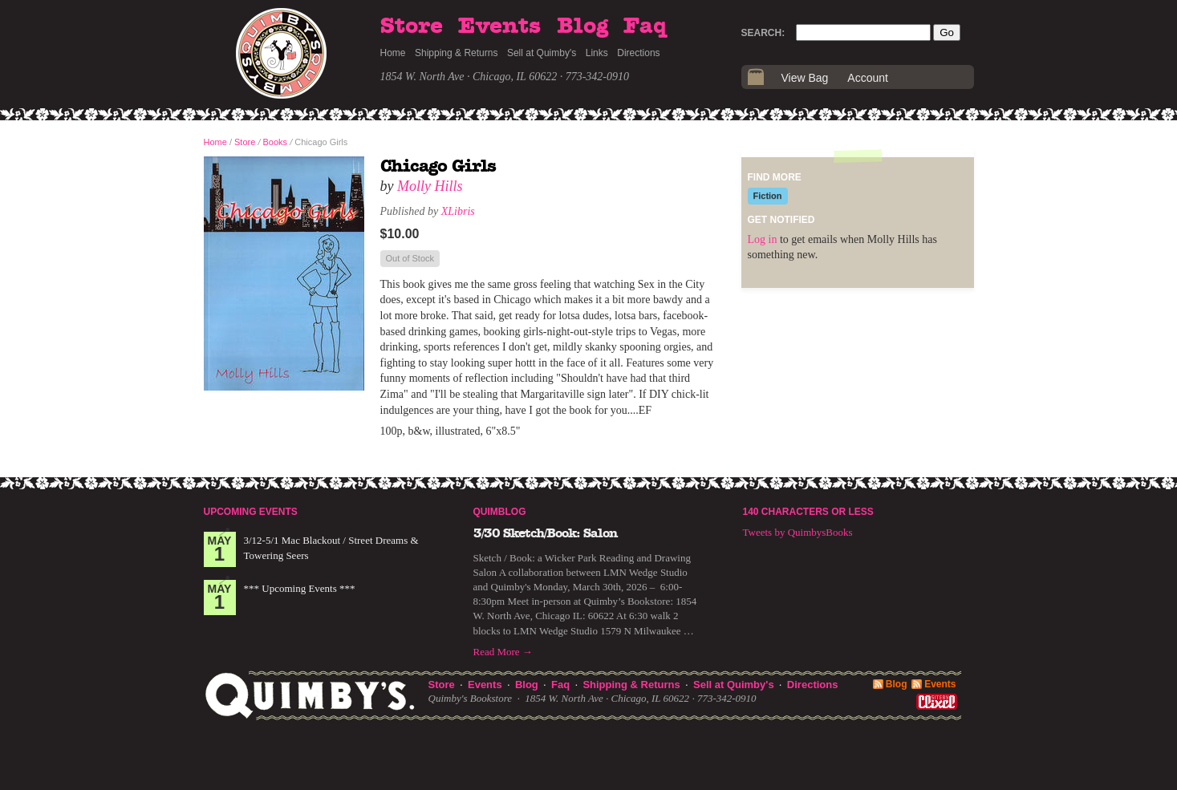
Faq (645, 26)
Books (275, 142)
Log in (762, 239)
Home (393, 53)
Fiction (767, 196)
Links (597, 53)
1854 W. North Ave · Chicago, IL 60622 (469, 77)
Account (867, 77)
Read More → (503, 652)
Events (499, 26)
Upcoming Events (251, 511)
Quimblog (499, 511)
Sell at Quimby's (541, 53)
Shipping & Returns (456, 53)
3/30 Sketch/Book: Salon (545, 533)
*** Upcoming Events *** (299, 588)
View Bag (805, 77)
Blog (582, 26)
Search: (763, 32)
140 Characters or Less (808, 511)
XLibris (458, 211)
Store (411, 26)
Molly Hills (430, 186)
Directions (638, 53)
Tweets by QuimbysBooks (798, 532)
